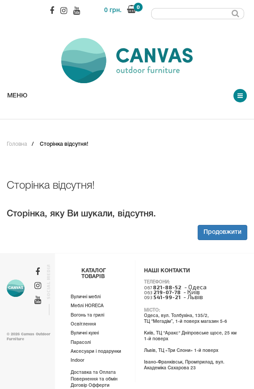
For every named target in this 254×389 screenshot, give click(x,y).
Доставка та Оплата (93, 373)
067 (163, 287)
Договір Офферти (90, 386)
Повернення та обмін (94, 379)
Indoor (78, 361)
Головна (17, 144)
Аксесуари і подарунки (96, 352)
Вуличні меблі (86, 297)
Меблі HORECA (87, 306)
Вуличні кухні (85, 333)
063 (162, 292)
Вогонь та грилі (87, 315)
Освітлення (83, 324)
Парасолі (81, 343)
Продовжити (222, 232)
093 (162, 297)
